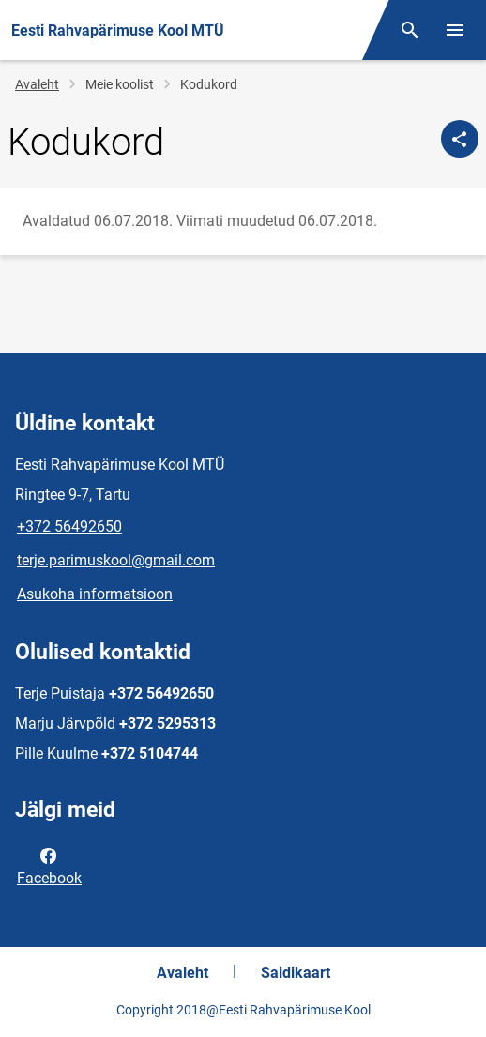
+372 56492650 (69, 526)
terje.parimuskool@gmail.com (116, 560)
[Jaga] (459, 139)
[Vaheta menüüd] (455, 30)
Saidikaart (295, 973)
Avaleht (37, 84)
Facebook (49, 865)
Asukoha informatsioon (95, 594)
